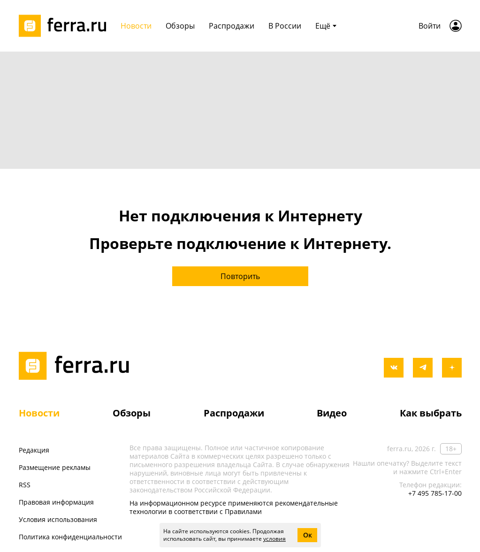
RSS (24, 484)
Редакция (34, 450)
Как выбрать (431, 413)
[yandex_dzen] (452, 368)
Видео (332, 413)
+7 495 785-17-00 (435, 493)
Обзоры (132, 413)
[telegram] (423, 368)
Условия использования (58, 519)
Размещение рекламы (55, 467)
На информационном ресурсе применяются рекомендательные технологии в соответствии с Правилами (234, 507)
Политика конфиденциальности (70, 536)
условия (274, 539)
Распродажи (234, 413)
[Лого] (66, 26)
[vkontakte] (394, 368)
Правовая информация (56, 502)
